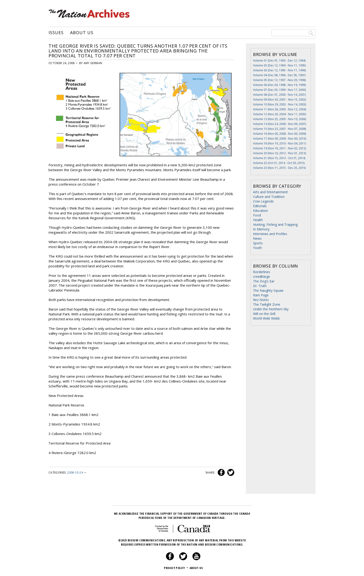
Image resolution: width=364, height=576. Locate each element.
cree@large (261, 276)
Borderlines (261, 272)
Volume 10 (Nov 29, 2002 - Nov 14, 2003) (279, 104)
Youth (257, 247)
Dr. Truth (259, 286)
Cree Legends (263, 201)
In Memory (261, 229)
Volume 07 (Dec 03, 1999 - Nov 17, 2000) (279, 90)
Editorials (260, 206)
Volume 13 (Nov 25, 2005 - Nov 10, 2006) (279, 119)
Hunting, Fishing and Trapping (275, 224)
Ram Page (261, 295)
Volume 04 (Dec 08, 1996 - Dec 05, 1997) (279, 75)
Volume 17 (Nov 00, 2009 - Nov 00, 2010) (279, 139)
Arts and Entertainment (270, 192)
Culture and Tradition (269, 196)
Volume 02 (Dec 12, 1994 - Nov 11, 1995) (279, 65)
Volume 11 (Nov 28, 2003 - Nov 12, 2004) (279, 109)
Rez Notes (261, 300)
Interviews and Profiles (270, 234)
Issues (56, 32)
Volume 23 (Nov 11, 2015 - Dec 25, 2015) (279, 168)
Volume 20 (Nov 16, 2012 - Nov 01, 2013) (279, 153)
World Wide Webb (266, 318)
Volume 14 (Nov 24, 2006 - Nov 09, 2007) (279, 124)
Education (260, 210)
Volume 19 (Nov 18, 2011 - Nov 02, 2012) (279, 148)
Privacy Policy (176, 568)
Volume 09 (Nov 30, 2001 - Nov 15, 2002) (279, 99)
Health (258, 220)
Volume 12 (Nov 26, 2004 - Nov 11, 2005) (279, 114)
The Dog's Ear (263, 281)
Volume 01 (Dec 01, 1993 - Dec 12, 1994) (279, 60)
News (257, 238)
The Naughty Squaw (268, 290)
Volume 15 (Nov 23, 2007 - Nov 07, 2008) (279, 129)
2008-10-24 (75, 473)
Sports (258, 243)
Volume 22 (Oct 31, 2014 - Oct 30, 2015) (279, 163)
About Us (81, 32)
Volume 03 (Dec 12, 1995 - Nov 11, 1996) (279, 70)
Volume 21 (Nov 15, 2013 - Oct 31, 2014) (279, 158)
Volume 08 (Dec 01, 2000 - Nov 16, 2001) (279, 95)
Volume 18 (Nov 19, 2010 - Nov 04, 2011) (279, 143)
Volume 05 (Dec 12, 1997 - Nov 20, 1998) (279, 80)
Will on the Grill (264, 313)
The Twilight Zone (266, 304)
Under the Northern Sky (271, 309)
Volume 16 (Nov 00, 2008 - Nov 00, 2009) (279, 134)
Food (257, 215)
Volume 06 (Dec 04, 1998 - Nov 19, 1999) (279, 85)
